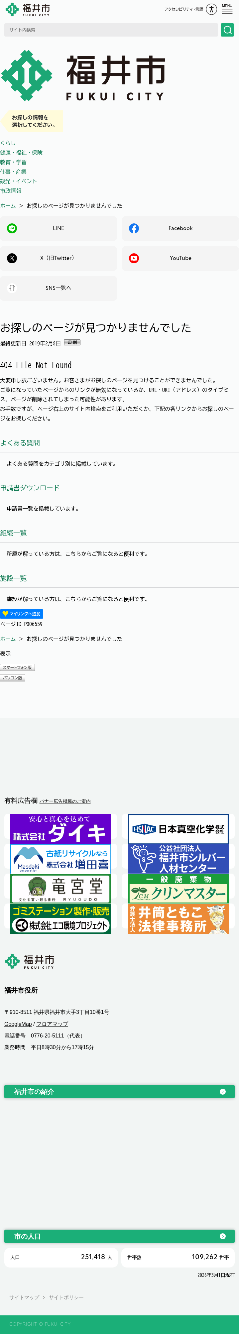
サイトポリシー (66, 1297)
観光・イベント (18, 181)
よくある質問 (20, 442)
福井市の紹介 (34, 1091)
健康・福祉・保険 (21, 152)
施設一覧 (13, 578)
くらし (8, 143)
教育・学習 (13, 162)
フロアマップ (52, 1024)
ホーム (8, 205)
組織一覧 (13, 533)
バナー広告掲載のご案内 (65, 801)
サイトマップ (24, 1297)
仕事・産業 (13, 172)
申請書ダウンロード (30, 487)
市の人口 (27, 1236)
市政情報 (10, 190)
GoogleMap (18, 1024)
